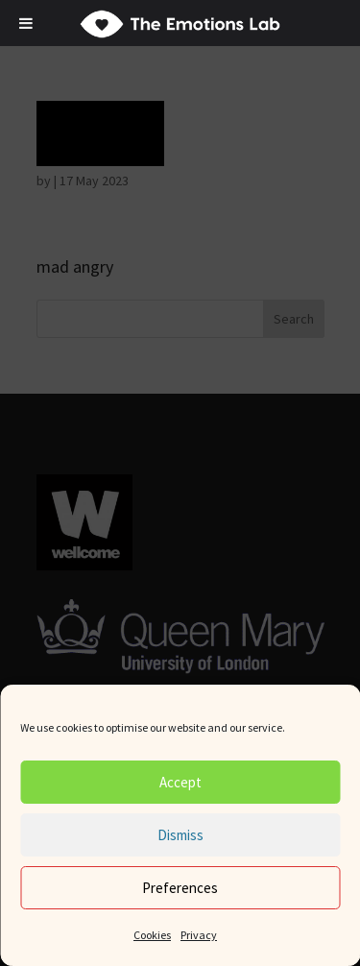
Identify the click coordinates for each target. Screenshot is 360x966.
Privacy (198, 935)
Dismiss (180, 835)
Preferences (180, 888)
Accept (180, 782)
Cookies (152, 935)
